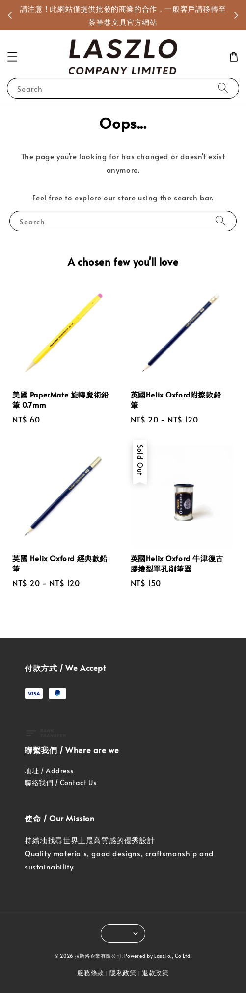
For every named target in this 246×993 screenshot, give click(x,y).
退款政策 (155, 972)
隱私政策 (123, 972)
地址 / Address (49, 770)
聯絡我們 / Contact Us (60, 782)
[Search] (223, 88)
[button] (12, 57)
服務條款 (90, 972)
